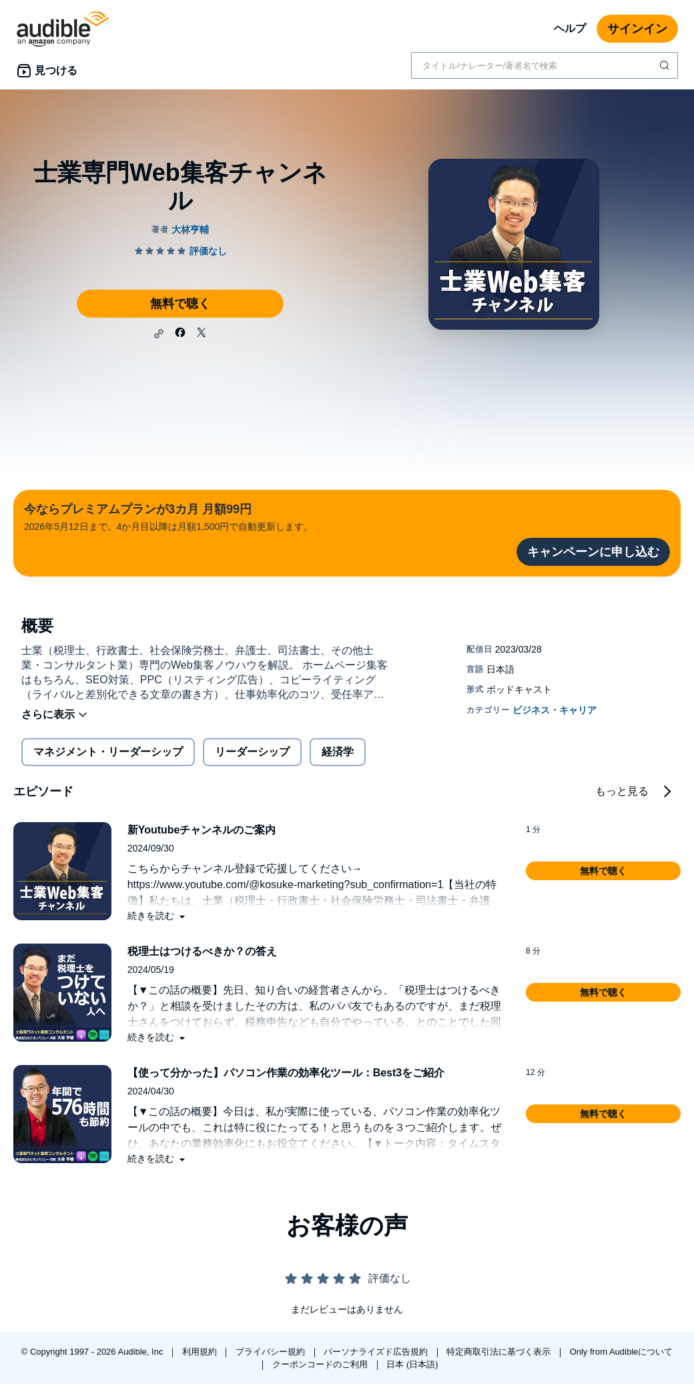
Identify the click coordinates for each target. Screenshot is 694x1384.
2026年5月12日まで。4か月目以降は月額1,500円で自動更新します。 (168, 516)
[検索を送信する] (666, 65)
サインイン (637, 28)
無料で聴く (180, 303)
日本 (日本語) (412, 1364)
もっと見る (622, 791)
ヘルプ (570, 28)
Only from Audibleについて (621, 1352)
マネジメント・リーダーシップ (108, 751)
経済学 (338, 751)
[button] (158, 333)
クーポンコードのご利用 (321, 1364)
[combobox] (544, 65)
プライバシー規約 (272, 1352)
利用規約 (201, 1352)
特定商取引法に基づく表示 (499, 1352)
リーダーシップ (252, 751)
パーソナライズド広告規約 (377, 1352)
